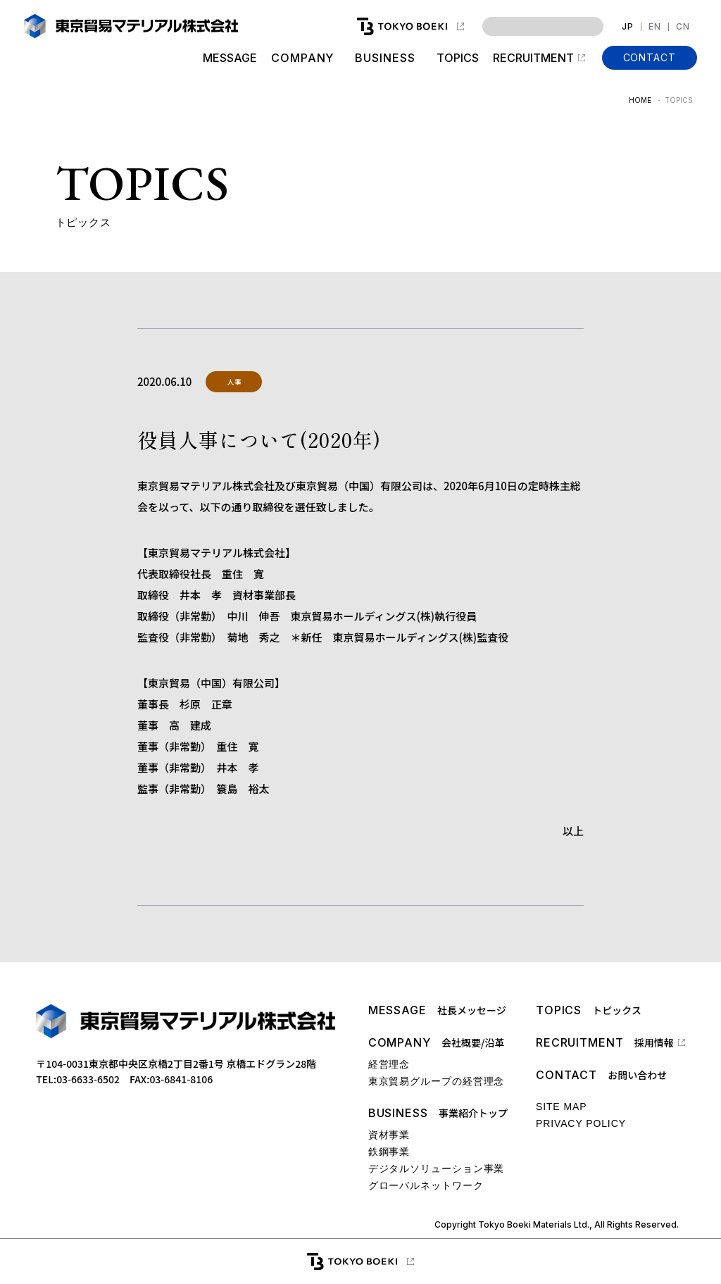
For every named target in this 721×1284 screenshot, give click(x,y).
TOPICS (458, 57)
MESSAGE (230, 57)
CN (683, 27)
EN (654, 27)
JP (628, 27)
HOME (640, 100)
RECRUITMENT (533, 57)
